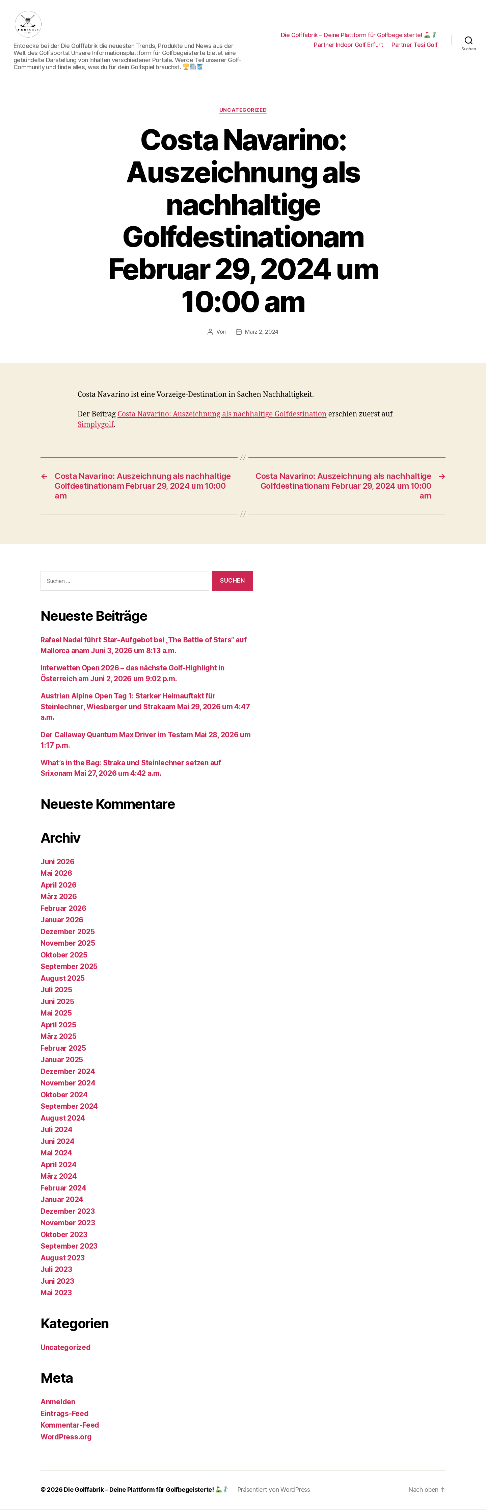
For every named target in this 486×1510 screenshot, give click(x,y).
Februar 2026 (63, 909)
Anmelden (57, 1403)
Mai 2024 (56, 1154)
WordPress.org (66, 1438)
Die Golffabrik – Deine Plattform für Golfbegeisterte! (359, 35)
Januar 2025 (61, 1061)
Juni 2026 (57, 863)
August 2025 (62, 979)
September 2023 (69, 1247)
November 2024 (68, 1084)
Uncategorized (243, 111)
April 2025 (58, 1026)
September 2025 (69, 968)
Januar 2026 (61, 921)
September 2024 (69, 1107)
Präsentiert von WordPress (273, 1490)
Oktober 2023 (63, 1235)
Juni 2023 (57, 1282)
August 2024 (62, 1119)
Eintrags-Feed (64, 1414)
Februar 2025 (63, 1049)
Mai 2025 (56, 1014)
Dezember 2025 (67, 932)
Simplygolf (96, 425)
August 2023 (62, 1259)
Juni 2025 (57, 1002)
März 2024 (58, 1177)
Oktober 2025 (63, 956)
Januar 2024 (61, 1201)
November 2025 (67, 944)
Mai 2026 (56, 874)
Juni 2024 (57, 1142)
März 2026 (58, 898)
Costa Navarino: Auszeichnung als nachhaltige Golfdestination (221, 415)
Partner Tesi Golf (415, 45)
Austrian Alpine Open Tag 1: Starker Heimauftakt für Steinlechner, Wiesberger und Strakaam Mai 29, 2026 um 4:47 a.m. (145, 708)
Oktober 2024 (64, 1096)
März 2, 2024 (261, 333)
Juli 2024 (56, 1131)
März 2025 (58, 1037)
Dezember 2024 (67, 1072)
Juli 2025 (56, 991)
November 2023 (67, 1224)
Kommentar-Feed (69, 1426)
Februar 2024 (63, 1189)
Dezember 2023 (67, 1212)
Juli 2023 (56, 1270)
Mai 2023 (56, 1294)
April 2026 (58, 886)
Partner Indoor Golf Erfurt (348, 45)
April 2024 (58, 1165)
